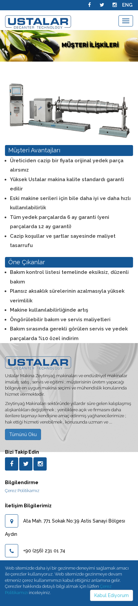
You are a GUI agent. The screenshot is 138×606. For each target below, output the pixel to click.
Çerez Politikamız (22, 490)
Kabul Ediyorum (111, 595)
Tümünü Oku (23, 434)
